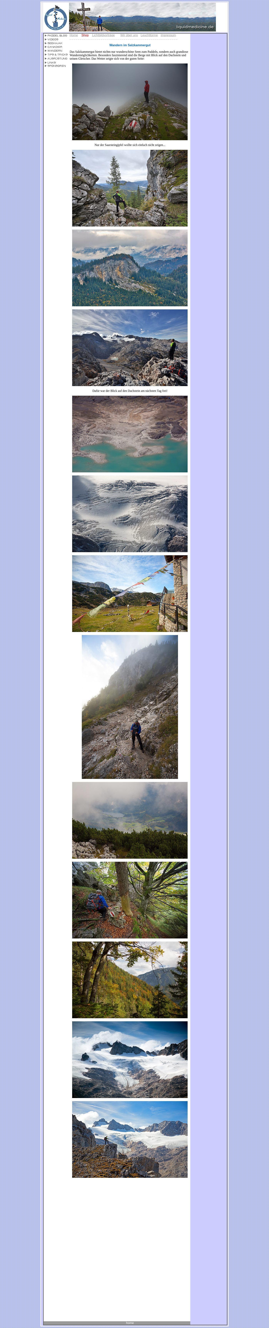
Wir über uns (129, 35)
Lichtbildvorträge (103, 35)
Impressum (168, 35)
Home (74, 35)
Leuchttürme (149, 35)
